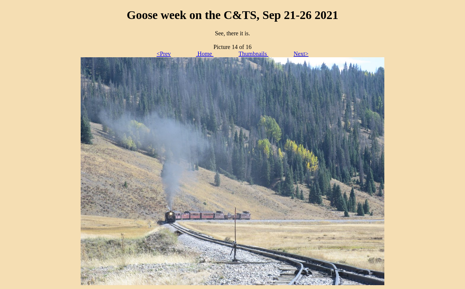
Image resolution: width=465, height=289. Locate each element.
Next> (301, 53)
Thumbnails (253, 53)
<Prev (164, 53)
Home (205, 53)
